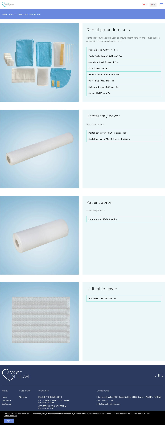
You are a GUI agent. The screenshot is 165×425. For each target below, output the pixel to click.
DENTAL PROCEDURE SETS (29, 14)
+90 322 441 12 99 (105, 400)
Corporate (6, 400)
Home (4, 14)
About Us (23, 397)
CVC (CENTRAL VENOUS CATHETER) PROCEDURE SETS (54, 401)
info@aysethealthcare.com (108, 404)
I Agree (9, 421)
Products (12, 14)
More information (10, 416)
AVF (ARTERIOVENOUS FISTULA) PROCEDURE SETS (52, 407)
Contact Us (6, 404)
